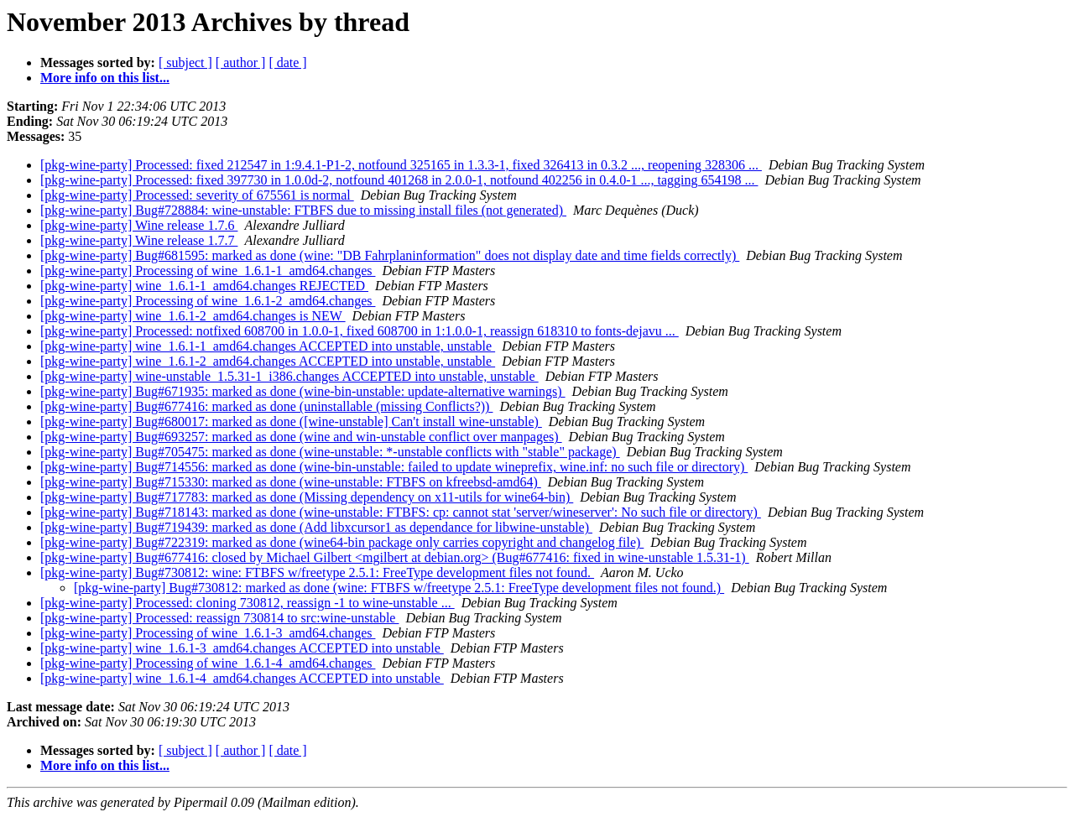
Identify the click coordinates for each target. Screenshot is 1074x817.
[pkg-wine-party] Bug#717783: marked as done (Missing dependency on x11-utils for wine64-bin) (306, 497)
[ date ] (287, 62)
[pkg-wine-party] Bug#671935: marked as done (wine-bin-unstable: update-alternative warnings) (303, 391)
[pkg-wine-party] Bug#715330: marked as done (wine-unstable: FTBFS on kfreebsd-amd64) (290, 482)
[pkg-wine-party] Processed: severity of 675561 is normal (197, 195)
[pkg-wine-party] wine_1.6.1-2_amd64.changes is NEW (193, 316)
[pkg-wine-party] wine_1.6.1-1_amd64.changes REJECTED (204, 285)
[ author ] (241, 62)
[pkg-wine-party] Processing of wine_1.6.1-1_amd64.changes (207, 270)
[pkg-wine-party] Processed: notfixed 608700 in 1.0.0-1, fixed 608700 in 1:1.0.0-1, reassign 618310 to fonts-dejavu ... (359, 331)
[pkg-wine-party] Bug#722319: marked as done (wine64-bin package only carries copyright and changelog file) (342, 542)
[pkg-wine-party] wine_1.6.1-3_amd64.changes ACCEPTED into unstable (242, 648)
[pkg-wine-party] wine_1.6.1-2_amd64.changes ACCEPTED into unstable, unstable (267, 361)
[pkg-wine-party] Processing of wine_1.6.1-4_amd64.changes (207, 663)
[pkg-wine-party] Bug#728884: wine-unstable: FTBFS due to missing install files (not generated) (303, 210)
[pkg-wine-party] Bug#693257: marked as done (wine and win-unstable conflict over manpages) (301, 436)
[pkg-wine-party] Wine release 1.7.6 (138, 225)
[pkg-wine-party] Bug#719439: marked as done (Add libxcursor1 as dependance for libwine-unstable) (316, 527)
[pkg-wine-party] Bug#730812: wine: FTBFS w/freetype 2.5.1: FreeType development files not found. (317, 572)
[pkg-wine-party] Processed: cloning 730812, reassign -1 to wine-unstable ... (247, 603)
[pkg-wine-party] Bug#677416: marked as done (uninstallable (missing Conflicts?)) (266, 406)
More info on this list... (104, 77)
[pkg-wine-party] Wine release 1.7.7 (138, 240)
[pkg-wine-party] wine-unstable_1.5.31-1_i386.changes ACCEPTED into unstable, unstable (289, 376)
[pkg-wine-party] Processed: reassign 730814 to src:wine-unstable (219, 618)
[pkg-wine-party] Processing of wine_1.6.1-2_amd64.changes (207, 301)
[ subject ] (185, 62)
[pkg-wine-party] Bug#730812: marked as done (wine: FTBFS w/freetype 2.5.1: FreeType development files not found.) (399, 587)
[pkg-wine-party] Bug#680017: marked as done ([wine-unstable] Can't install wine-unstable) (291, 421)
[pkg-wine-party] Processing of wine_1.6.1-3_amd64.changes (207, 633)
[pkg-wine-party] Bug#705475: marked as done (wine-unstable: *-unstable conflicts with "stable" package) (330, 452)
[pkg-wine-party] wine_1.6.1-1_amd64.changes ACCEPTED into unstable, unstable (267, 346)
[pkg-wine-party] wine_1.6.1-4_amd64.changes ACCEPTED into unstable (242, 678)
